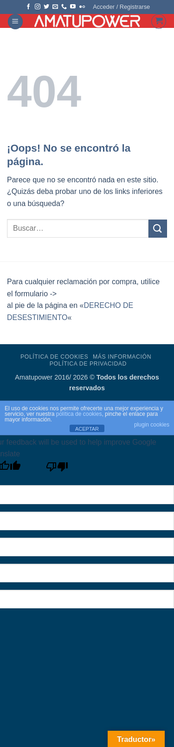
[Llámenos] (64, 7)
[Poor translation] (57, 469)
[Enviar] (157, 229)
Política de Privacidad (88, 363)
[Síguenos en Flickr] (82, 7)
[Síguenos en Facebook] (28, 7)
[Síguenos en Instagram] (37, 7)
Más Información (122, 356)
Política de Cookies (54, 356)
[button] (121, 7)
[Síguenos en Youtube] (73, 7)
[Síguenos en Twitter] (46, 7)
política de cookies (79, 414)
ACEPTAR (87, 429)
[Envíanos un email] (55, 7)
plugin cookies (151, 424)
